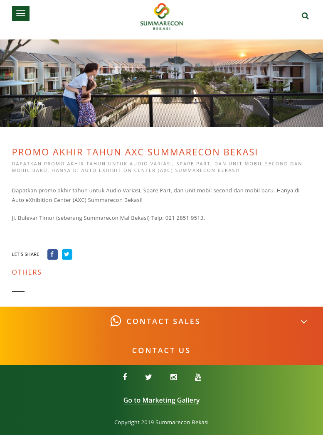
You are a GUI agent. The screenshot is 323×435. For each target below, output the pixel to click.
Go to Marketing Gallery (161, 400)
